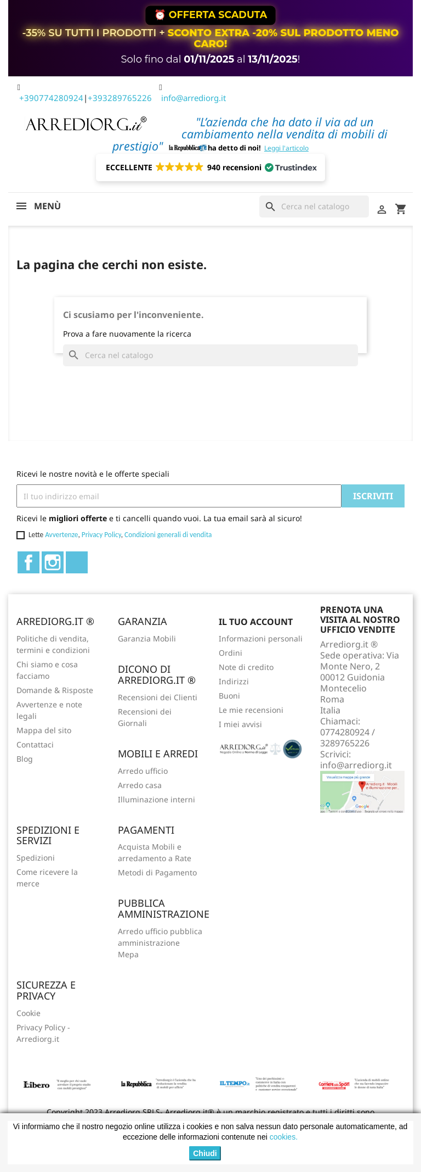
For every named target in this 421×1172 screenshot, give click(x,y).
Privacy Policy (101, 534)
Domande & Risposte (54, 690)
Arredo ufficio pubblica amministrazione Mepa (160, 942)
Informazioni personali (261, 638)
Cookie (28, 1013)
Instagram (53, 562)
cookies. (284, 1136)
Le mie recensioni (251, 710)
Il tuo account (256, 622)
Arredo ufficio (143, 771)
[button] (211, 167)
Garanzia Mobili (147, 638)
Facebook (28, 562)
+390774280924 (51, 97)
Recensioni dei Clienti (157, 697)
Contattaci (35, 744)
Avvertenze (61, 534)
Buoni (229, 695)
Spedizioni (35, 857)
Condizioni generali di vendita (168, 534)
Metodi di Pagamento (157, 872)
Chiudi (205, 1153)
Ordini (230, 653)
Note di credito (246, 667)
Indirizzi (234, 681)
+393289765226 (120, 97)
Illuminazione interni (156, 799)
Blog (24, 759)
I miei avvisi (240, 724)
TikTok (77, 562)
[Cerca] (314, 206)
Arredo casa (140, 785)
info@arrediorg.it (193, 97)
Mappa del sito (43, 730)
